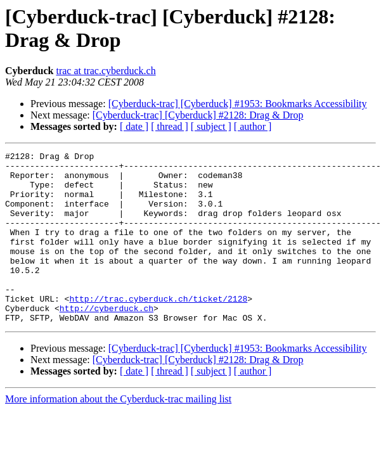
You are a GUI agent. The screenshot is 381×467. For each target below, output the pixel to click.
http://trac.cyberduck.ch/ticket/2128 (158, 329)
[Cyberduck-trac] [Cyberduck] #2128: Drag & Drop (198, 115)
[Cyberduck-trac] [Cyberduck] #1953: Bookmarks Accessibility (237, 103)
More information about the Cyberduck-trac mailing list (118, 433)
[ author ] (253, 126)
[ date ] (134, 126)
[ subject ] (211, 126)
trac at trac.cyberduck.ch (105, 70)
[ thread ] (169, 126)
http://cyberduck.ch (106, 340)
